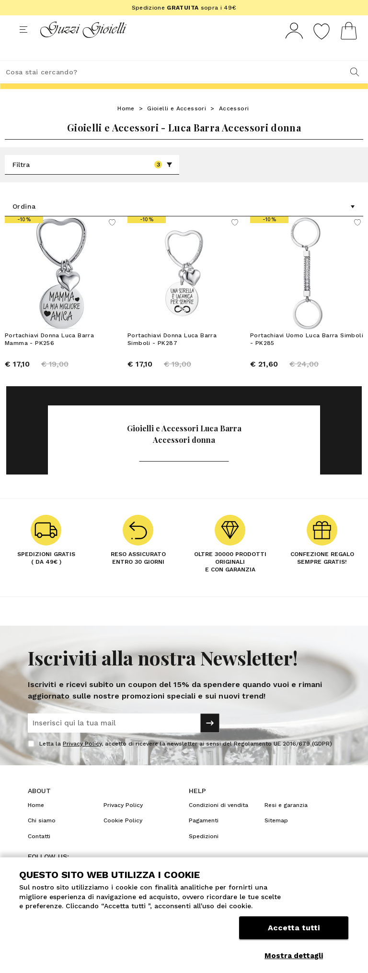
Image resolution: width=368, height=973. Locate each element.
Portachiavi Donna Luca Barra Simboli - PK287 (172, 357)
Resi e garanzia (286, 822)
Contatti (39, 854)
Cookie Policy (123, 838)
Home (126, 126)
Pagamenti (203, 838)
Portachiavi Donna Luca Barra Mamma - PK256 (49, 357)
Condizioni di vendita (218, 822)
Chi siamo (42, 838)
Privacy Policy (82, 761)
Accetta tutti (294, 933)
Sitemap (276, 838)
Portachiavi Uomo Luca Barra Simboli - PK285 (306, 357)
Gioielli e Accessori (176, 126)
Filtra (92, 182)
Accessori (234, 126)
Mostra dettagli (293, 955)
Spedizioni (203, 854)
